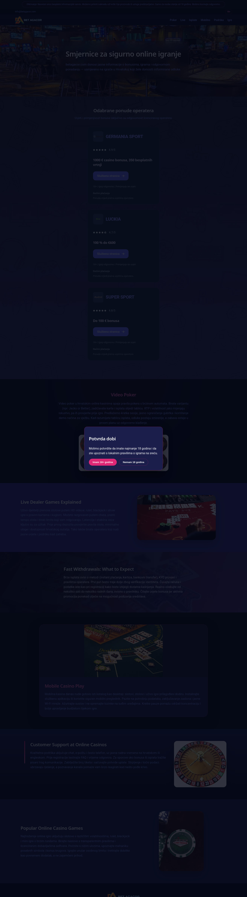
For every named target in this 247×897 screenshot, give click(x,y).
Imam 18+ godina (103, 462)
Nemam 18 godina (133, 462)
